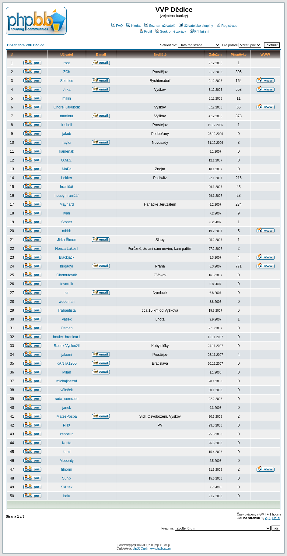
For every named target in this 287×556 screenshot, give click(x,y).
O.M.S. (66, 160)
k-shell (66, 125)
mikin (66, 98)
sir (67, 293)
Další (276, 518)
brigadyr (66, 266)
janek (66, 407)
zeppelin (67, 434)
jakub (66, 134)
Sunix (66, 478)
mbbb (66, 231)
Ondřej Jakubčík (67, 107)
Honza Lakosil (66, 248)
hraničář (66, 187)
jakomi (66, 354)
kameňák (66, 151)
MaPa (66, 169)
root (67, 63)
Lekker (66, 178)
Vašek (67, 319)
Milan (66, 372)
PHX (67, 425)
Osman (67, 328)
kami (66, 452)
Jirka (66, 89)
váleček (67, 390)
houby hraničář (66, 195)
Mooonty (67, 461)
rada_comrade (66, 399)
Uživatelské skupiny (196, 25)
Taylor (67, 142)
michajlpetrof (66, 381)
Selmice (66, 81)
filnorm (66, 469)
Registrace (227, 25)
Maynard (67, 204)
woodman (67, 301)
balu (66, 496)
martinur (66, 116)
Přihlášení (199, 31)
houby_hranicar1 (66, 337)
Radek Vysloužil (67, 346)
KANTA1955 (67, 363)
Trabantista (67, 310)
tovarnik (66, 284)
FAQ (117, 25)
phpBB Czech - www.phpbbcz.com (151, 548)
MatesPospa (67, 416)
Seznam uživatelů (159, 25)
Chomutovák (66, 275)
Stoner (66, 222)
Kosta (67, 443)
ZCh (66, 72)
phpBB (135, 545)
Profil (146, 31)
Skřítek (66, 487)
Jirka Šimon (66, 240)
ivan (66, 213)
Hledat (133, 25)
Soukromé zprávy (171, 31)
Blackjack (67, 257)
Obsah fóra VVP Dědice (25, 45)
